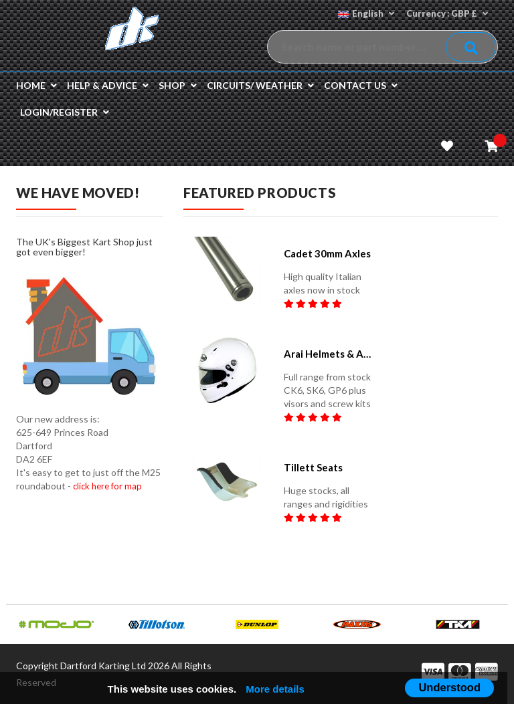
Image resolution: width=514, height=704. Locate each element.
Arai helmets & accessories (328, 354)
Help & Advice (108, 85)
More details (275, 689)
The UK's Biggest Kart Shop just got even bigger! (84, 246)
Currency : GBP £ (446, 13)
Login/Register (64, 112)
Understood (449, 687)
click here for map (107, 486)
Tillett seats (313, 467)
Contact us (361, 85)
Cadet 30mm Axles (327, 253)
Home (36, 85)
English (364, 13)
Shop (178, 85)
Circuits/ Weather (260, 85)
